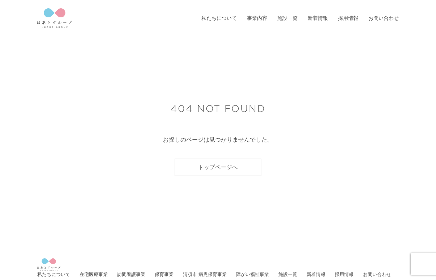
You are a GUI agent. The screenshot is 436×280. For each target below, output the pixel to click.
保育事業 (164, 274)
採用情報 (348, 18)
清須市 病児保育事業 (205, 274)
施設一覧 (287, 18)
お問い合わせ (383, 18)
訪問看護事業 (131, 274)
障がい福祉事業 (252, 274)
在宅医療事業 (94, 274)
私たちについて (219, 18)
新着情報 (318, 18)
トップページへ (218, 167)
